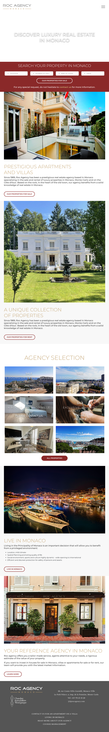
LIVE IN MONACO (18, 569)
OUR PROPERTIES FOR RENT (24, 337)
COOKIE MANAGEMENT (54, 724)
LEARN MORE (17, 674)
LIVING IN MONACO (54, 717)
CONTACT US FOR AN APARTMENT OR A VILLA (54, 713)
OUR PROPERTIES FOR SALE (54, 81)
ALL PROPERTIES (59, 458)
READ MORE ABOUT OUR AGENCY (54, 720)
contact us (65, 87)
